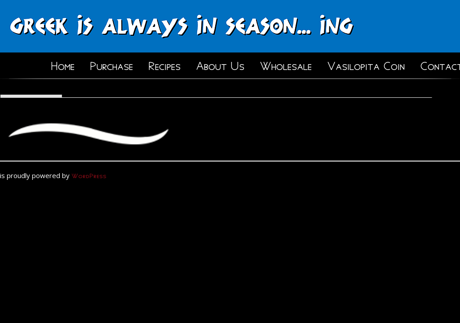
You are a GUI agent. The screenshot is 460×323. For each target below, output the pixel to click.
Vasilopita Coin (366, 64)
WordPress (88, 175)
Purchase (111, 64)
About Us (220, 64)
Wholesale (286, 64)
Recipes (164, 64)
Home (63, 64)
